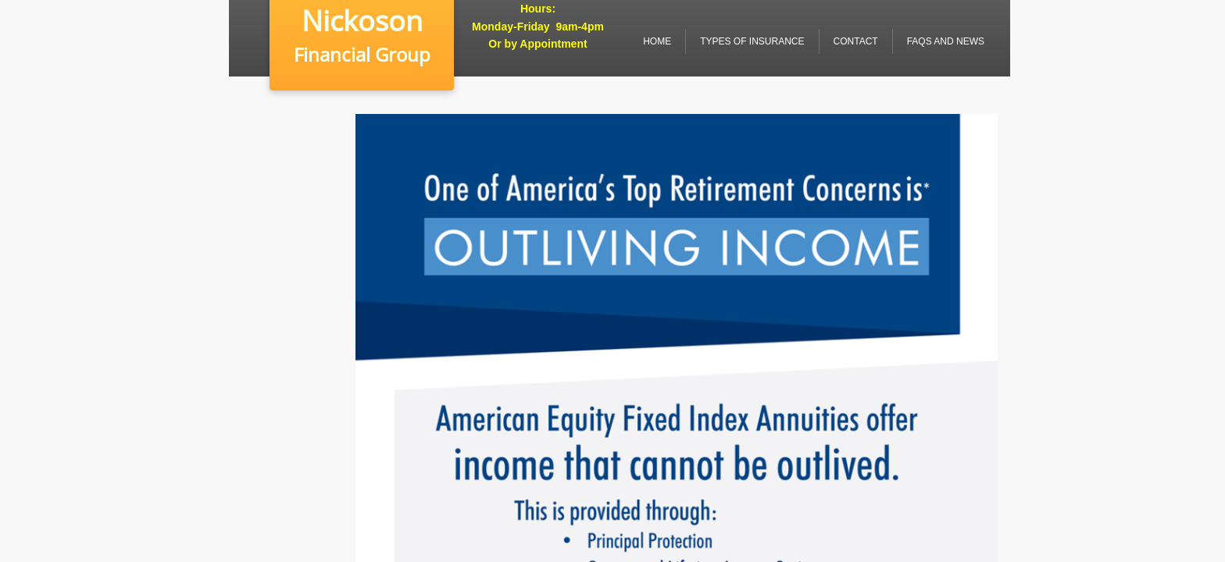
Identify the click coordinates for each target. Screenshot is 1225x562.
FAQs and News (945, 41)
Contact (856, 41)
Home (657, 41)
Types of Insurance (752, 41)
